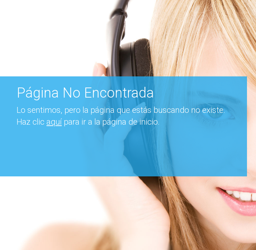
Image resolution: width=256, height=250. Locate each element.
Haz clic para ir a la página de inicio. (88, 122)
